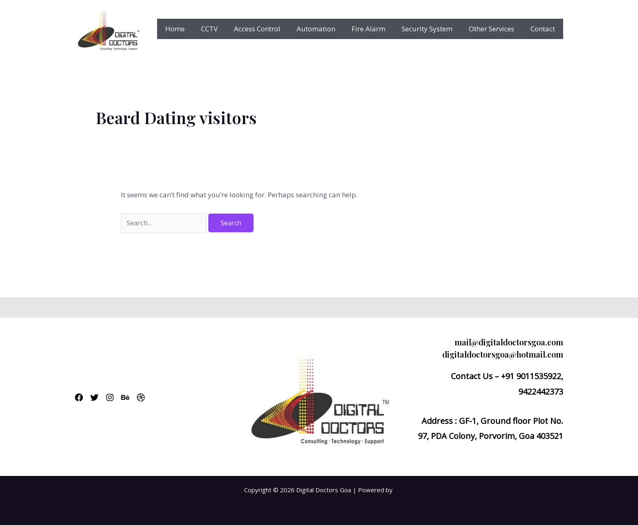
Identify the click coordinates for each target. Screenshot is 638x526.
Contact (544, 28)
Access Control (270, 28)
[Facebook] (79, 398)
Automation (327, 28)
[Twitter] (99, 398)
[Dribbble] (160, 398)
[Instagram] (120, 398)
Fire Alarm (377, 28)
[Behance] (140, 398)
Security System (433, 28)
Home (193, 28)
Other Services (495, 28)
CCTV (225, 28)
